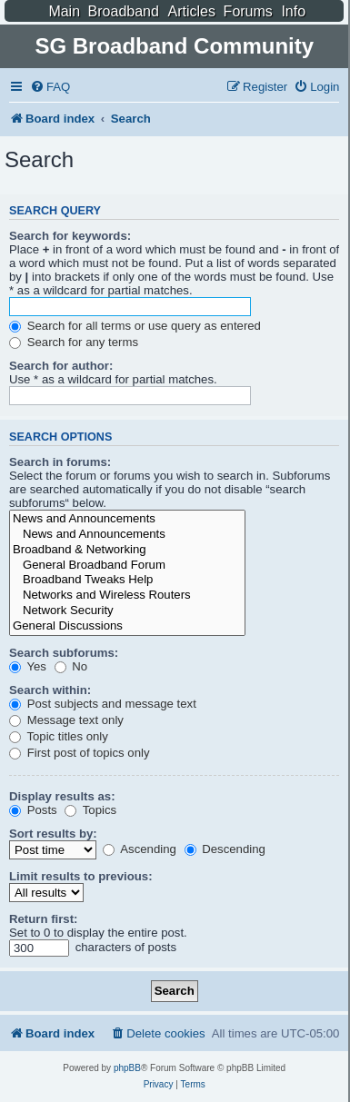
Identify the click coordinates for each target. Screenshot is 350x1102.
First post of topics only (79, 752)
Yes (27, 666)
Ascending (139, 849)
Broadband (123, 11)
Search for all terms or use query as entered (135, 326)
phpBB (127, 1068)
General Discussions (127, 626)
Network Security (127, 611)
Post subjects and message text (102, 703)
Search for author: (61, 365)
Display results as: (62, 796)
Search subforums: (63, 653)
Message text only (66, 720)
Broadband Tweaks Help (127, 580)
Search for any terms (73, 342)
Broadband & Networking (127, 550)
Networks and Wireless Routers (127, 595)
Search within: (50, 690)
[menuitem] (50, 87)
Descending (225, 849)
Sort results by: (53, 833)
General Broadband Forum (127, 565)
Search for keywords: (70, 236)
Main (64, 11)
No (71, 666)
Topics (90, 810)
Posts (33, 810)
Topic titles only (58, 736)
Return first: (43, 919)
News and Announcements (127, 519)
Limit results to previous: (81, 876)
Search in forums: (60, 462)
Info (293, 11)
